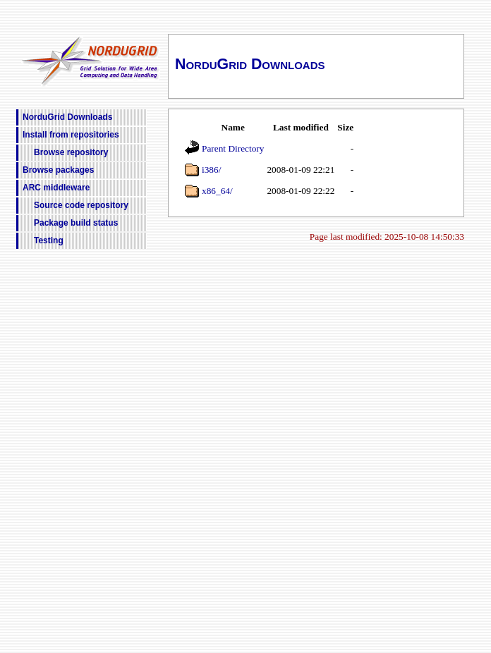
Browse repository (71, 152)
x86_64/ (217, 190)
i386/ (211, 169)
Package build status (76, 223)
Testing (48, 240)
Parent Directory (233, 148)
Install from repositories (71, 135)
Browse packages (58, 170)
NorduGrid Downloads (67, 117)
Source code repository (81, 205)
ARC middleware (56, 188)
